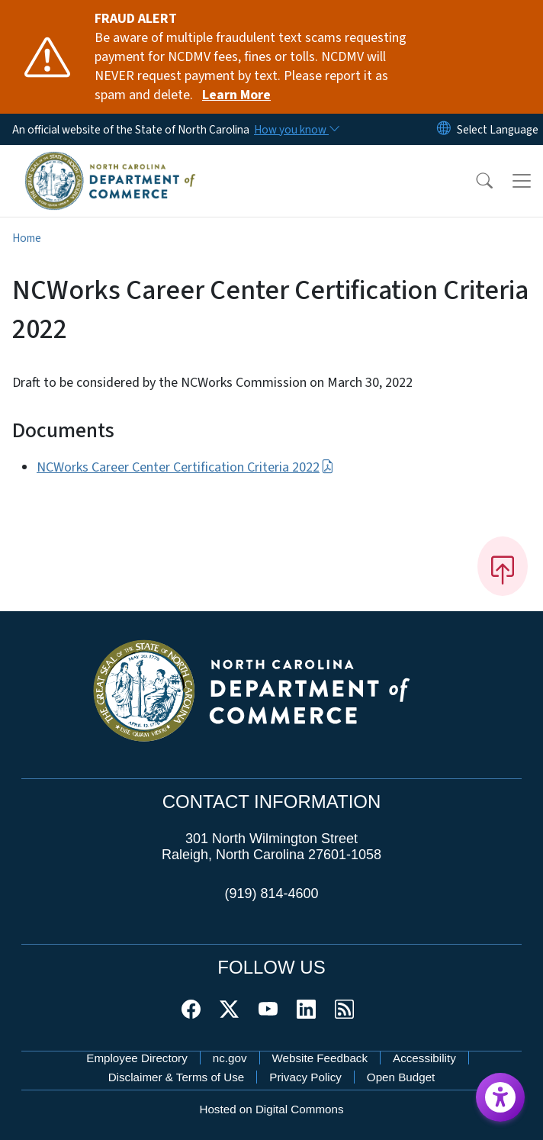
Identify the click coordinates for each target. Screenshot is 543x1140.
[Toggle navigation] (521, 181)
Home (26, 238)
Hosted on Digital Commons (271, 1109)
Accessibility (424, 1057)
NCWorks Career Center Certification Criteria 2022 (185, 467)
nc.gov (230, 1057)
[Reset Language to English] (444, 129)
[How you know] (296, 129)
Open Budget (401, 1077)
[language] (497, 129)
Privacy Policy (305, 1077)
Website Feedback (320, 1057)
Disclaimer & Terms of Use (176, 1077)
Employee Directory (137, 1057)
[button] (474, 181)
